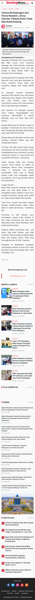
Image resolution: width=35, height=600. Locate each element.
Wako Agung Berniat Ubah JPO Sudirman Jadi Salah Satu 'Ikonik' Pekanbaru (22, 376)
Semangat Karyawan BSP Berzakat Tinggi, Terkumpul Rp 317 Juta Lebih (18, 531)
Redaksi (14, 591)
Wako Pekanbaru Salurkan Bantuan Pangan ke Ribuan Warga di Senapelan (22, 360)
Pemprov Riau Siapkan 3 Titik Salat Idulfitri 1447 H (17, 564)
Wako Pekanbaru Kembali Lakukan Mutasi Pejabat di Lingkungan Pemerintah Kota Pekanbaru (16, 418)
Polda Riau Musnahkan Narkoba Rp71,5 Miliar (17, 462)
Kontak (17, 593)
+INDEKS (30, 284)
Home (5, 9)
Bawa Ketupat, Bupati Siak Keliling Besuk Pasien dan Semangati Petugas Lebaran (19, 548)
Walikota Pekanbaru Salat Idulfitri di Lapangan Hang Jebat (18, 571)
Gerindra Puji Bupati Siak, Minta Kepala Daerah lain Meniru (19, 524)
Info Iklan (10, 593)
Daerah (11, 9)
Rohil (16, 9)
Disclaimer (25, 593)
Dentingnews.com (18, 276)
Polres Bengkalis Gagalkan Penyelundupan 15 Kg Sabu (15, 557)
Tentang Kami (5, 591)
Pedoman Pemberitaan (26, 591)
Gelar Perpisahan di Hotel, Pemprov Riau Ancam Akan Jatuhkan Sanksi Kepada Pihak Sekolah (17, 429)
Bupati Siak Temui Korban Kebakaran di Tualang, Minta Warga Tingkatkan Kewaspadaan (19, 539)
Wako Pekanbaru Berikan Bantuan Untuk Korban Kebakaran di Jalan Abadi (22, 311)
